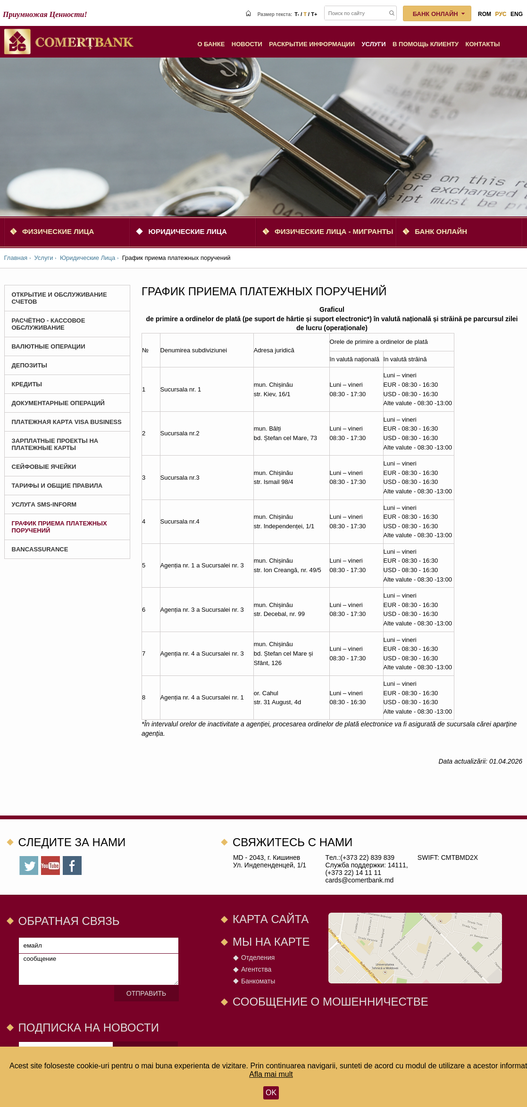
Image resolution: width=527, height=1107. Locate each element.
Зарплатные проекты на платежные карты (55, 444)
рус (501, 14)
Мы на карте (271, 941)
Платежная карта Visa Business (67, 421)
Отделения (258, 957)
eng (516, 14)
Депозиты (30, 365)
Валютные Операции (48, 346)
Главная (15, 257)
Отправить (146, 993)
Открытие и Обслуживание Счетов (59, 298)
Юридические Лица (187, 231)
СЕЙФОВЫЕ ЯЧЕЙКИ (44, 466)
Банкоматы (258, 981)
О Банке (211, 44)
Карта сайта (271, 919)
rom (484, 14)
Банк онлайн (441, 231)
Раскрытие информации (312, 44)
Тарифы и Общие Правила (57, 485)
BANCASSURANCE (40, 549)
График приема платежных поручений (59, 527)
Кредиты (27, 384)
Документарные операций (58, 403)
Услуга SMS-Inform (44, 504)
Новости (247, 44)
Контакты (483, 44)
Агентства (256, 969)
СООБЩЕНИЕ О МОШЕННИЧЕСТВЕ (330, 1001)
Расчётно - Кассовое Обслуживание (48, 324)
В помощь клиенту (426, 44)
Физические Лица (58, 231)
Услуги (374, 44)
